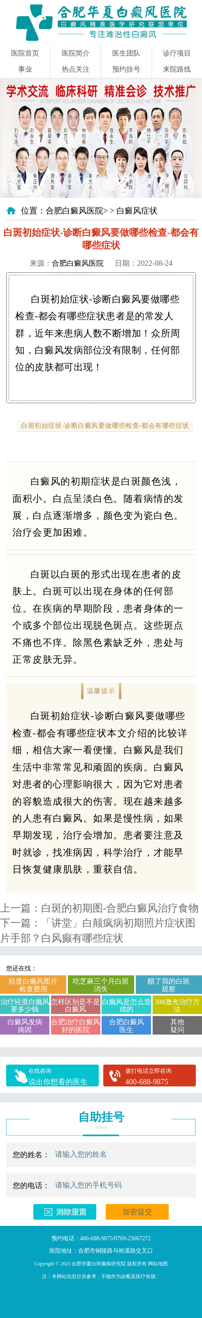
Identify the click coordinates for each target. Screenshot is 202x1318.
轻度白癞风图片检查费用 (33, 985)
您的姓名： (31, 1155)
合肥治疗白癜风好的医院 (75, 1025)
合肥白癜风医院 (74, 210)
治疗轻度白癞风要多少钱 (24, 1005)
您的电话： (31, 1185)
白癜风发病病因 (24, 1025)
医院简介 (76, 53)
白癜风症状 (137, 210)
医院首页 (25, 53)
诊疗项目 (177, 53)
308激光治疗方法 (177, 1005)
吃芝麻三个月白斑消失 (101, 985)
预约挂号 (126, 69)
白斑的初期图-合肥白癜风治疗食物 (120, 908)
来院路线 (177, 69)
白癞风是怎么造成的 (126, 1005)
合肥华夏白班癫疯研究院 (99, 1264)
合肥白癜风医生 (126, 1025)
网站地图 (158, 1264)
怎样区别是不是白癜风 (75, 1005)
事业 (25, 69)
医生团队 (126, 53)
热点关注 (76, 69)
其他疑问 (177, 1025)
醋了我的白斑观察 (169, 985)
